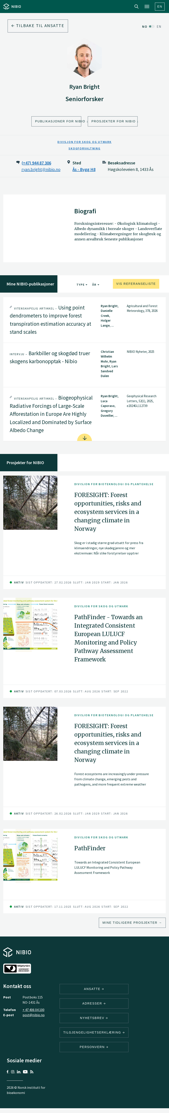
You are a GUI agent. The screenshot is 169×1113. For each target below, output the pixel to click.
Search (136, 6)
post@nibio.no (34, 1015)
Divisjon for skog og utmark (84, 142)
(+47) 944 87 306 (36, 162)
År (95, 285)
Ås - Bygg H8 (84, 169)
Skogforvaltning (84, 148)
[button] (84, 320)
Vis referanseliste (136, 283)
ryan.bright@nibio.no (40, 169)
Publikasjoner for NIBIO (58, 121)
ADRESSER (94, 1003)
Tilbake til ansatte (37, 25)
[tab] (84, 320)
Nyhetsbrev (94, 1018)
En (159, 6)
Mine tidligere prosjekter (130, 922)
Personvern (94, 1047)
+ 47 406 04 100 (33, 1010)
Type (82, 285)
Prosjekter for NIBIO (113, 121)
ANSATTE (94, 989)
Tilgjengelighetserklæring (94, 1032)
